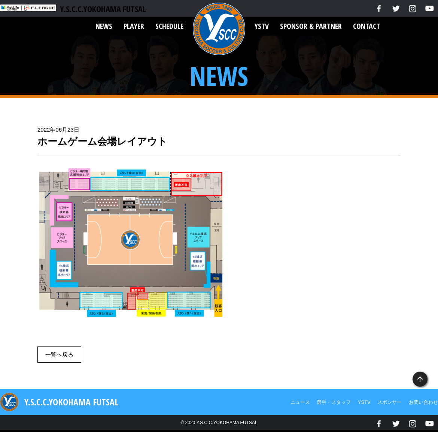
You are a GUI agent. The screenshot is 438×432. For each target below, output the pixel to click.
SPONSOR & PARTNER (311, 26)
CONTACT (366, 26)
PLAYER (134, 26)
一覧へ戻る (59, 354)
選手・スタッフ (334, 402)
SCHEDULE (169, 26)
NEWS (103, 26)
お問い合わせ (423, 402)
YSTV (262, 26)
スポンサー (389, 402)
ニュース (300, 402)
